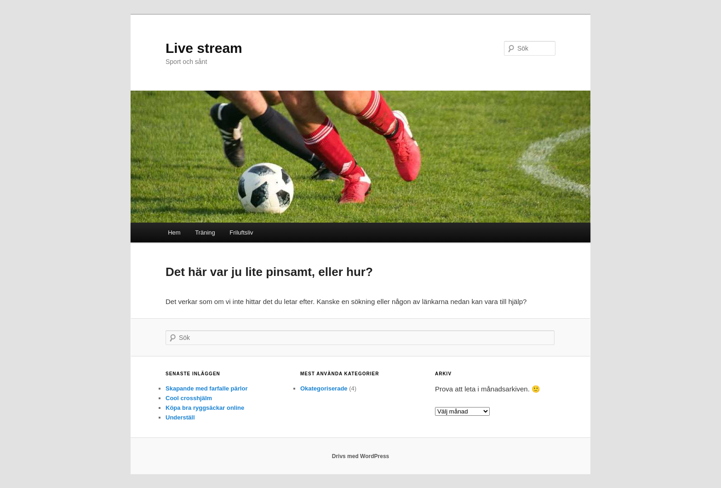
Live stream (204, 48)
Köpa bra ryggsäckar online (205, 407)
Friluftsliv (241, 232)
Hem (174, 232)
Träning (205, 232)
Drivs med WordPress (360, 456)
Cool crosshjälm (189, 398)
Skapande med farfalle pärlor (206, 388)
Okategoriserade (324, 388)
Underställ (180, 417)
